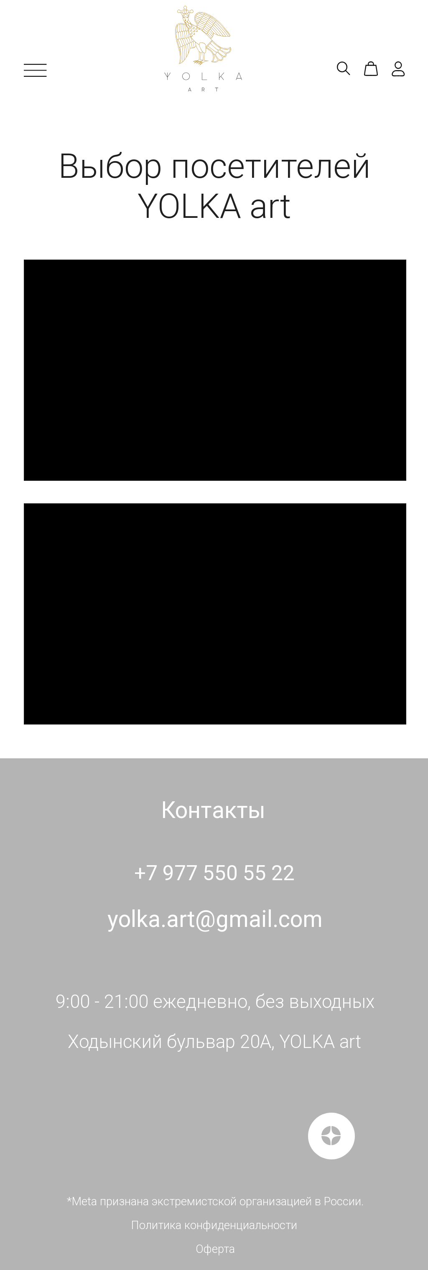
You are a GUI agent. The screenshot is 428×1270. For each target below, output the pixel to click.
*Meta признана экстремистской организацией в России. (215, 1201)
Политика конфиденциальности (214, 1225)
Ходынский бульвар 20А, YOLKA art (214, 1042)
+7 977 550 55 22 (214, 873)
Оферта (215, 1249)
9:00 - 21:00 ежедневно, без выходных (215, 1001)
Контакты (213, 810)
